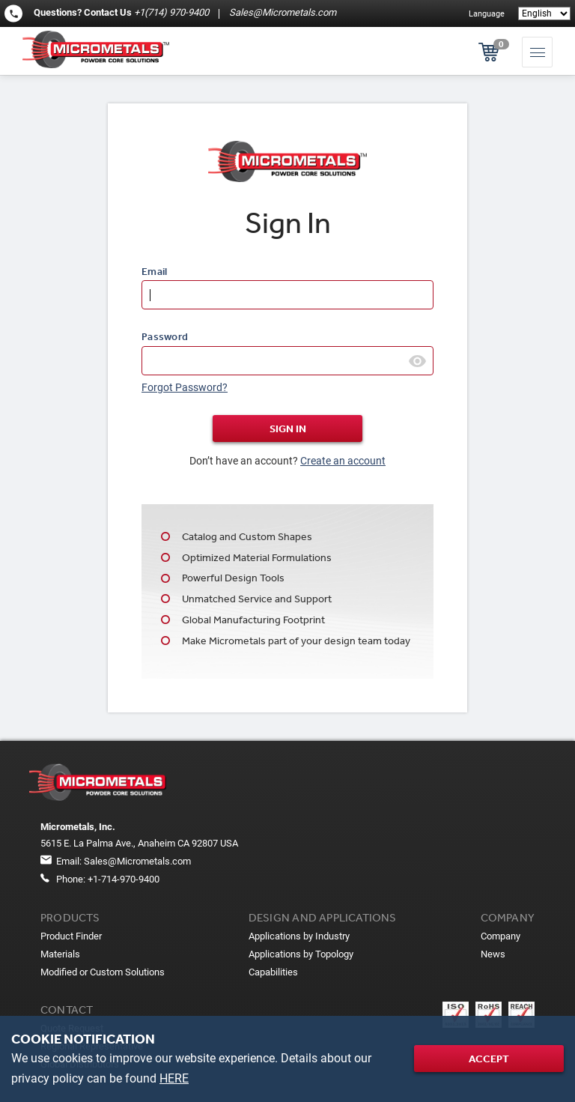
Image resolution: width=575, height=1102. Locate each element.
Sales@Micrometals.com (281, 12)
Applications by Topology (301, 954)
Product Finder (71, 936)
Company (500, 936)
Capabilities (273, 972)
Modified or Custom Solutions (102, 972)
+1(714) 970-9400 (171, 12)
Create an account (343, 461)
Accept (489, 1058)
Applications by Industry (299, 936)
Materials (60, 954)
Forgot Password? (185, 387)
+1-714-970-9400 (123, 879)
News (493, 954)
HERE (174, 1078)
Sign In (288, 428)
